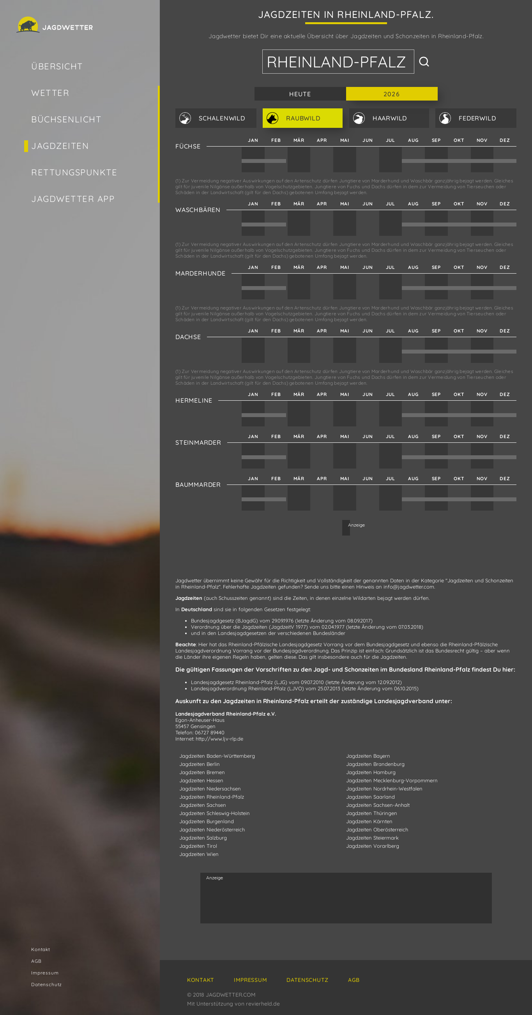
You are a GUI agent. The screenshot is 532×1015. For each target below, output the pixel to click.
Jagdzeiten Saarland (370, 797)
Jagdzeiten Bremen (202, 772)
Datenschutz (46, 984)
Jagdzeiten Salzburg (203, 838)
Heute (300, 94)
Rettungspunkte (74, 172)
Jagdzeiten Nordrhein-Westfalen (384, 788)
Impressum (45, 973)
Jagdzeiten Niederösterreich (212, 829)
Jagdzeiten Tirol (198, 846)
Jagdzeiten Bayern (368, 756)
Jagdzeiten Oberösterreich (377, 829)
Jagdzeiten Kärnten (369, 821)
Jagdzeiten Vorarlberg (372, 846)
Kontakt (40, 949)
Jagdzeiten (60, 145)
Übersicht (57, 66)
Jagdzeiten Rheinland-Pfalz (211, 797)
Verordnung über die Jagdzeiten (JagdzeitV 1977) (249, 627)
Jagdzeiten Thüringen (371, 813)
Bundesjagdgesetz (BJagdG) (224, 620)
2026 (391, 94)
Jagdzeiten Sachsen (202, 805)
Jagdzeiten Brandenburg (375, 764)
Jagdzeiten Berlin (199, 764)
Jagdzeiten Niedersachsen (210, 788)
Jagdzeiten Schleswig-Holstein (214, 813)
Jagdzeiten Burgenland (206, 821)
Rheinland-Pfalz (336, 61)
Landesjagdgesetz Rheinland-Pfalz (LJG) (239, 682)
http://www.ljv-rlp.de (219, 739)
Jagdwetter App (73, 198)
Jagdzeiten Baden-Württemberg (217, 756)
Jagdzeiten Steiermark (372, 838)
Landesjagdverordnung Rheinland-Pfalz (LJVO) (247, 688)
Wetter (50, 92)
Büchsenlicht (66, 119)
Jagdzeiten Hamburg (371, 772)
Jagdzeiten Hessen (201, 780)
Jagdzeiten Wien (199, 854)
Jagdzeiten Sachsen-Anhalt (378, 805)
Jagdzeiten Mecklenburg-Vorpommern (392, 780)
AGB (36, 961)
